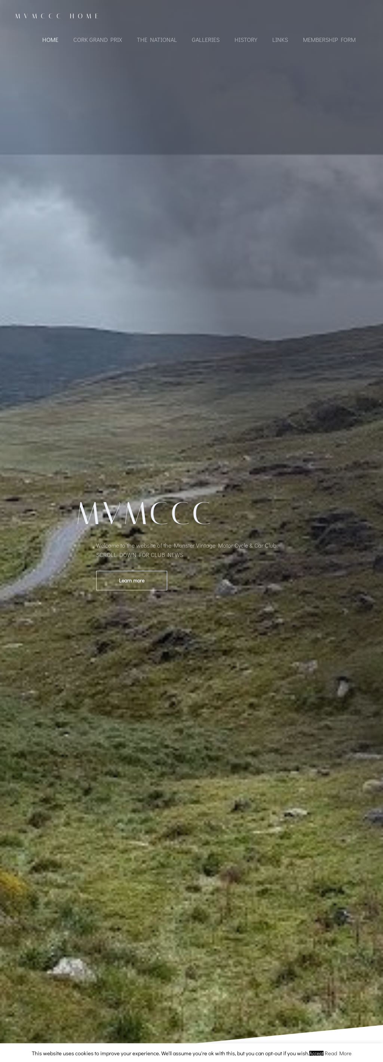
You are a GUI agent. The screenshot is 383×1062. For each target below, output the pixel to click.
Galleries (206, 39)
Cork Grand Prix (97, 39)
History (246, 39)
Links (280, 39)
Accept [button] (316, 1053)
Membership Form (329, 39)
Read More (338, 1053)
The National (157, 39)
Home (50, 39)
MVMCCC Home (58, 16)
